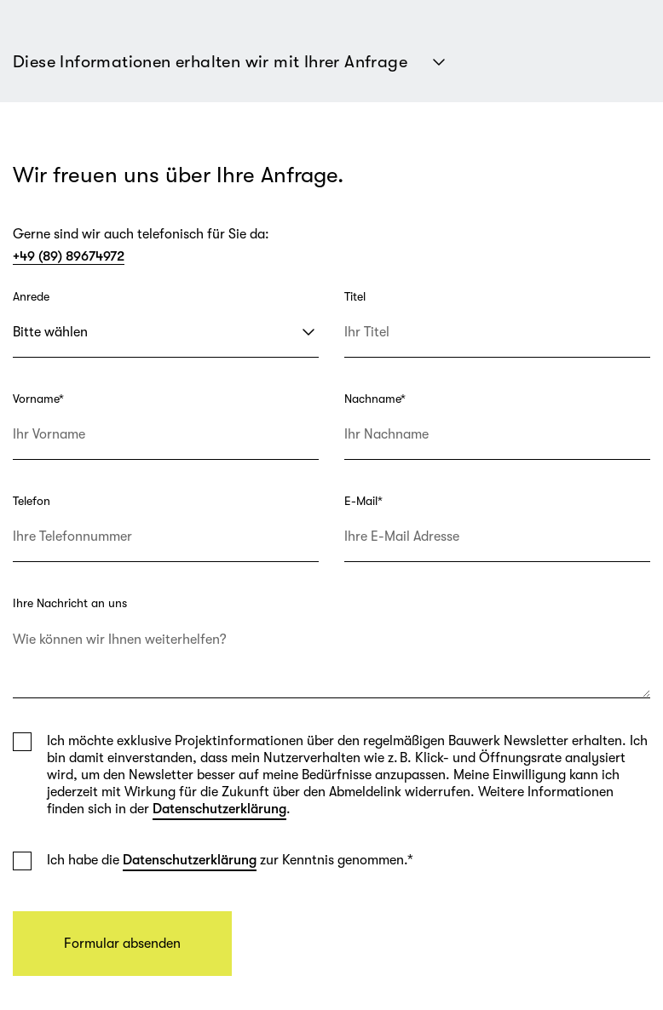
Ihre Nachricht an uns (70, 603)
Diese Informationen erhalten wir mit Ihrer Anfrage (231, 62)
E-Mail (363, 501)
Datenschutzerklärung (219, 809)
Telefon (31, 501)
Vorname (38, 399)
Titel (355, 296)
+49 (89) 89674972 (68, 256)
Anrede (31, 296)
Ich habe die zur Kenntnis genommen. (230, 860)
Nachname (375, 399)
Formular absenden (122, 943)
